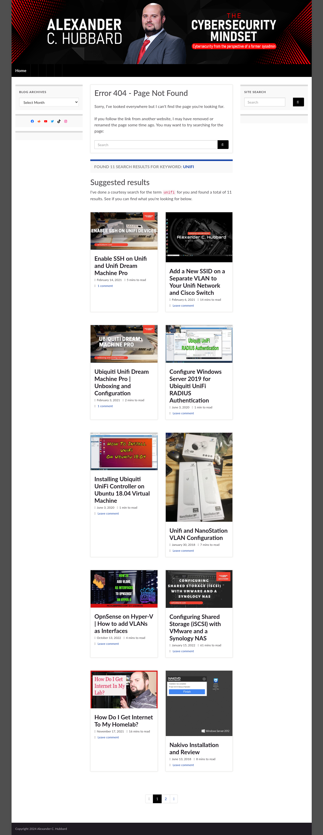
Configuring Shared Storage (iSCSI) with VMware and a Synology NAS (195, 627)
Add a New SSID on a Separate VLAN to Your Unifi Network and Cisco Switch (197, 281)
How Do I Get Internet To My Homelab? (123, 720)
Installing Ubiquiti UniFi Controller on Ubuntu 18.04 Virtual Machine (122, 489)
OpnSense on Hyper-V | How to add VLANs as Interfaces (123, 623)
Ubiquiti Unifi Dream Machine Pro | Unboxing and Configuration (121, 382)
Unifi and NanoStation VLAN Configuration (199, 534)
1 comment (105, 286)
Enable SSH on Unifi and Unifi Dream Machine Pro (120, 265)
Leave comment (183, 305)
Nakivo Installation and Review (194, 748)
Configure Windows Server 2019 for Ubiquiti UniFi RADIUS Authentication (196, 386)
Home (20, 70)
